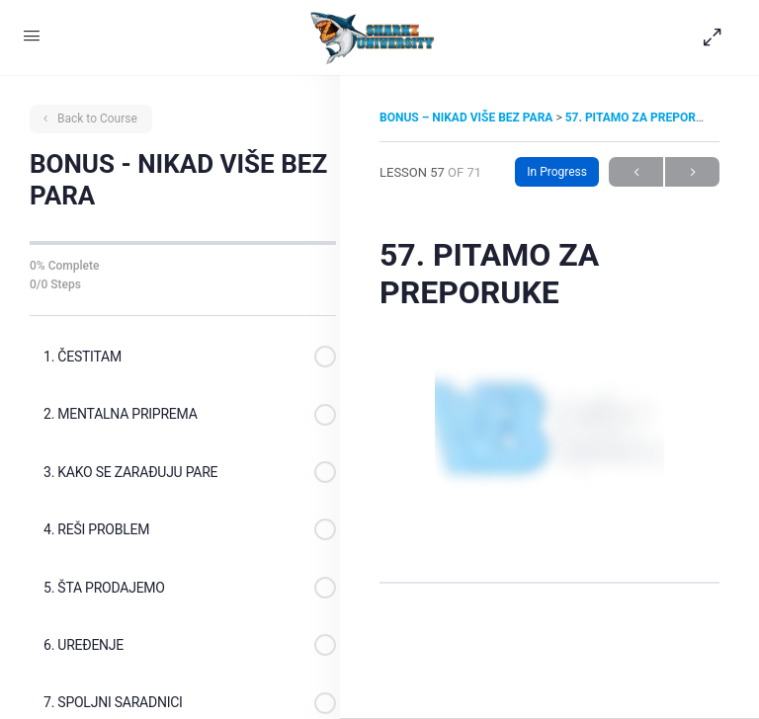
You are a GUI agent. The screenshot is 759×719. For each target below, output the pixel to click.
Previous (636, 172)
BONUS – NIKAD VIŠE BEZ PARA (467, 117)
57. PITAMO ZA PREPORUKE (641, 117)
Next (692, 172)
